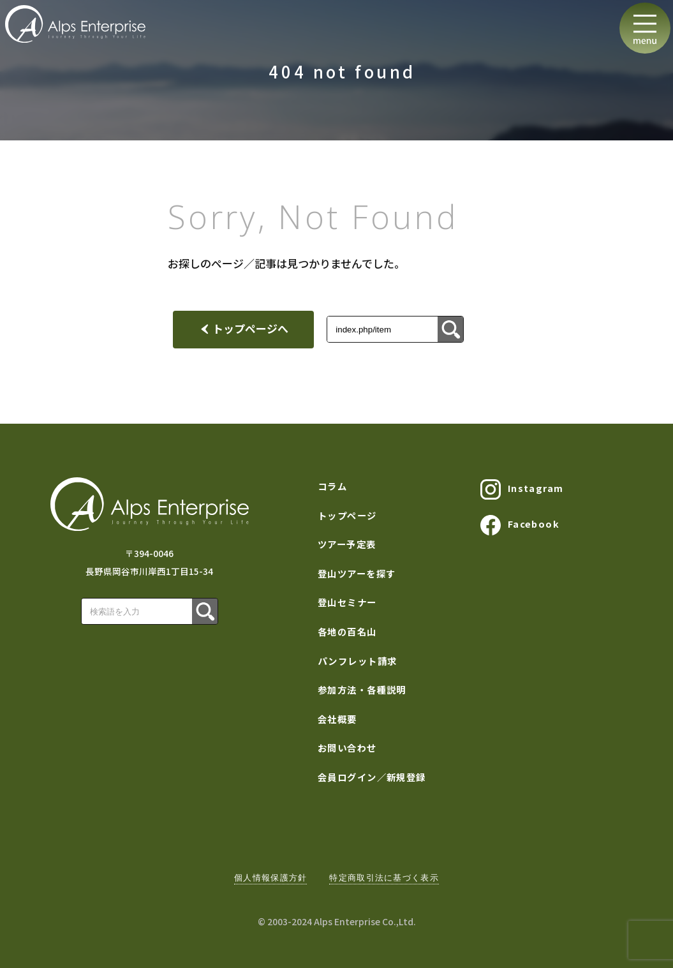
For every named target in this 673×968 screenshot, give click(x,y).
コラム (332, 486)
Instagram (521, 489)
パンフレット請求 (357, 660)
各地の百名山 (347, 631)
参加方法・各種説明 (362, 689)
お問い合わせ (347, 747)
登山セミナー (347, 602)
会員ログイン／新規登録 (372, 777)
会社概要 (337, 719)
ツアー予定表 (347, 544)
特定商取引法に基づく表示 (383, 877)
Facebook (519, 525)
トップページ (347, 515)
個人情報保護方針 (270, 877)
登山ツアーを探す (357, 573)
